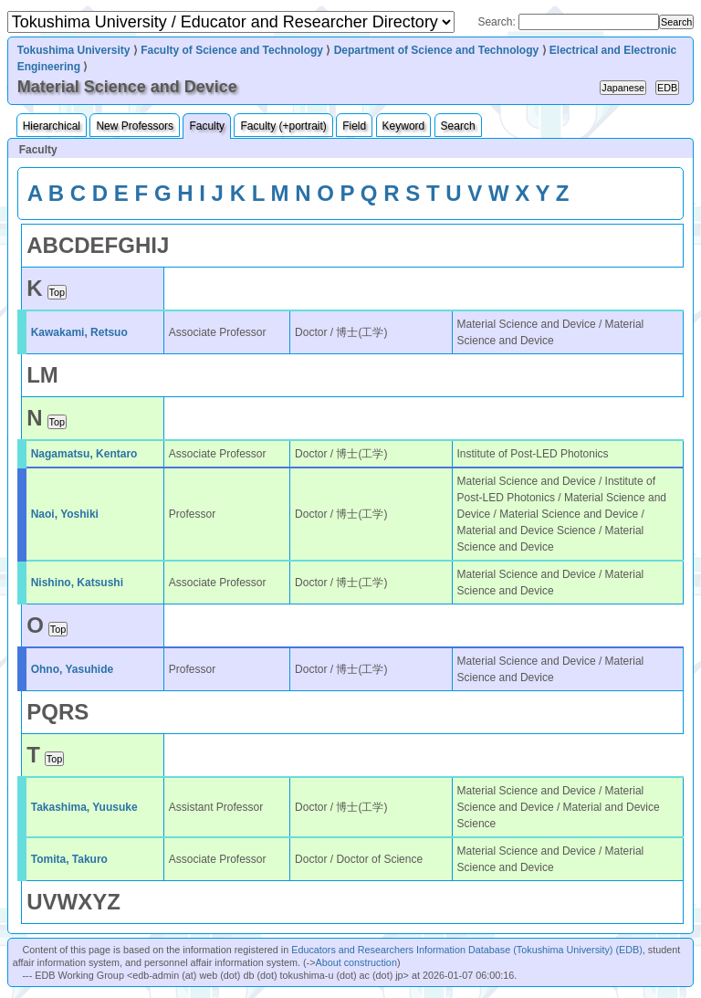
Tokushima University (74, 50)
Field (354, 126)
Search (458, 126)
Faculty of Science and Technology (232, 50)
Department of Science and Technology (436, 50)
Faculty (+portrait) (283, 126)
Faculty (207, 126)
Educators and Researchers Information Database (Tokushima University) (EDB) (467, 949)
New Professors (134, 126)
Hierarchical (51, 126)
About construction (355, 962)
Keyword (403, 126)
